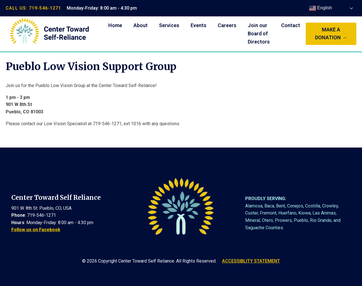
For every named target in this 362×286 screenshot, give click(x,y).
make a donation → (331, 34)
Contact (290, 25)
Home (115, 25)
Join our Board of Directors (259, 33)
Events (198, 25)
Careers (227, 25)
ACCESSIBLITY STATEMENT (251, 261)
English (320, 8)
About (140, 25)
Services (169, 25)
